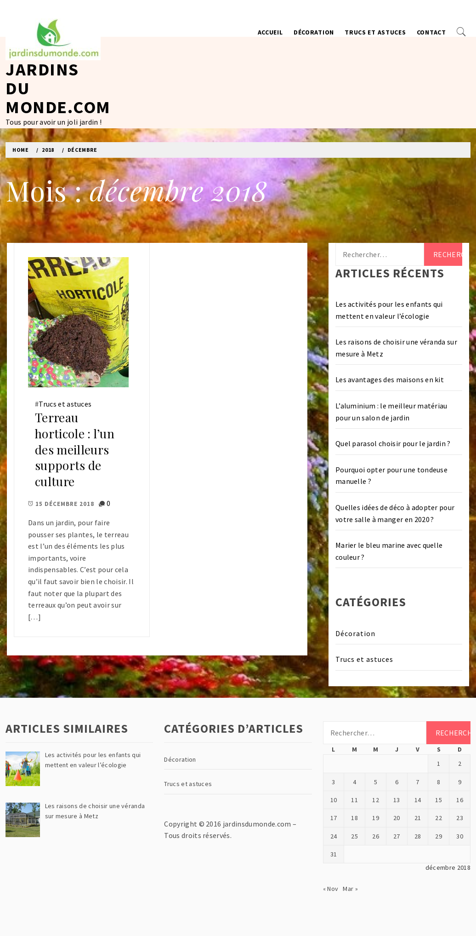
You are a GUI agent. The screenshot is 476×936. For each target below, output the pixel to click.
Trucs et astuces (375, 32)
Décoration (314, 32)
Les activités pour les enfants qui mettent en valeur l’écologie (389, 310)
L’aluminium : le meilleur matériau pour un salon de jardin (391, 411)
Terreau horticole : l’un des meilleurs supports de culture (74, 449)
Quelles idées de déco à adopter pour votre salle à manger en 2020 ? (395, 513)
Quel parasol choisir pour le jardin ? (393, 443)
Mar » (350, 888)
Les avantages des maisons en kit (389, 379)
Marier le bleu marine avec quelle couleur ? (389, 551)
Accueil (270, 32)
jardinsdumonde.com (257, 823)
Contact (431, 32)
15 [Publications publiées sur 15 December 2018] (438, 800)
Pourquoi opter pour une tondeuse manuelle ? (391, 475)
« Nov (331, 888)
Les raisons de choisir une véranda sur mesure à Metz (396, 347)
